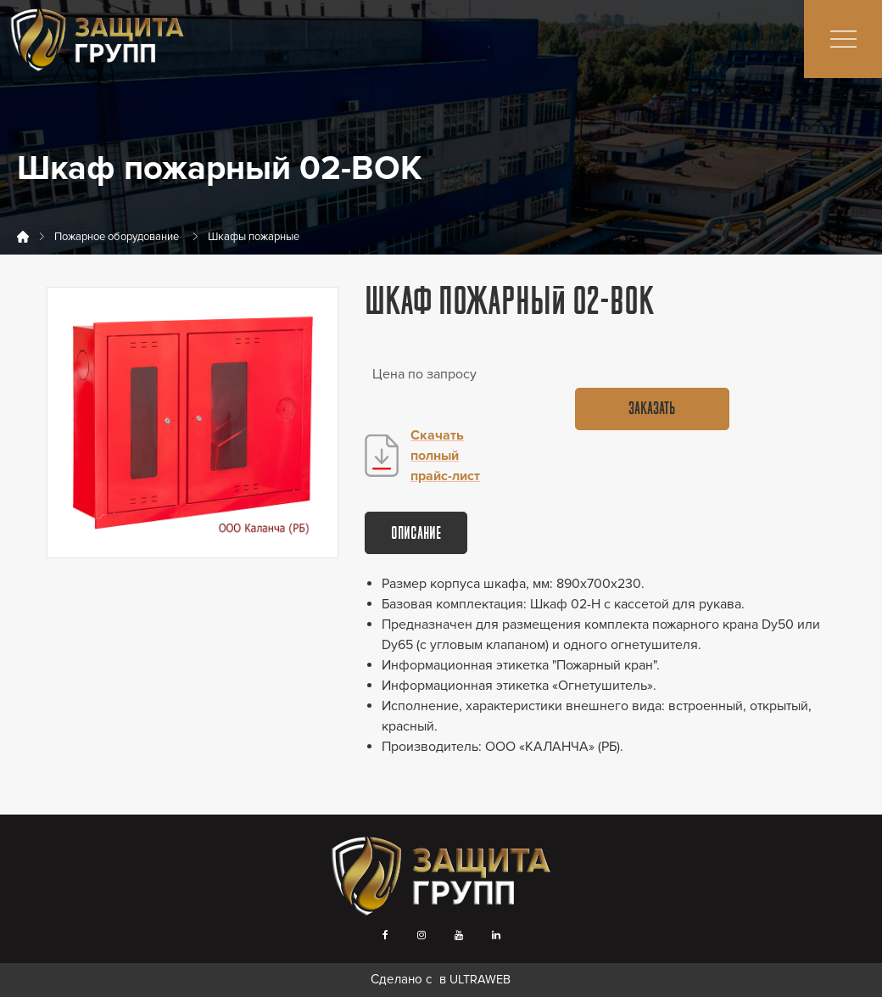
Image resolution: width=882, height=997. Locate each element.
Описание (416, 534)
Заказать (651, 409)
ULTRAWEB (480, 979)
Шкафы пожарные (253, 237)
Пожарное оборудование (116, 237)
